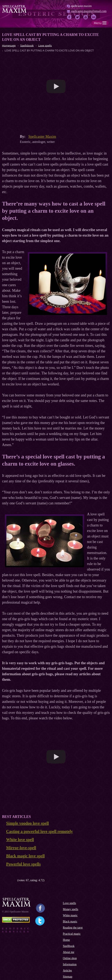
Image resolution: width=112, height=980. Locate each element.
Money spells (70, 909)
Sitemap (67, 976)
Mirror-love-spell (21, 848)
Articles (67, 970)
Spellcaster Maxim (42, 137)
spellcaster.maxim (81, 6)
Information (70, 964)
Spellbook (69, 946)
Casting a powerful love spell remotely (39, 831)
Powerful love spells (23, 864)
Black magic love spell (25, 856)
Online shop (70, 958)
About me (68, 952)
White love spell (20, 840)
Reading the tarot (73, 927)
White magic (70, 915)
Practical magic (72, 933)
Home (66, 939)
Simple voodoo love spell (27, 823)
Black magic (70, 921)
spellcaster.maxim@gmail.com (88, 11)
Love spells (69, 903)
